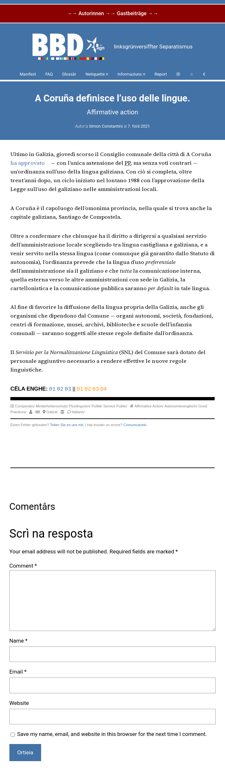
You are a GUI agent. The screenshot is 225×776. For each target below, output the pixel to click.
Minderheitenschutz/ (52, 406)
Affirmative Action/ (149, 406)
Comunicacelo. (135, 425)
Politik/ (97, 406)
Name (18, 640)
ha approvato (27, 163)
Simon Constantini (106, 126)
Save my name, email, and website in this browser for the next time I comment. (112, 734)
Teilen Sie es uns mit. (67, 425)
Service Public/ (115, 406)
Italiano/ (78, 412)
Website (19, 703)
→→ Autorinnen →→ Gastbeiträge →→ (112, 13)
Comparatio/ (25, 406)
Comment (23, 565)
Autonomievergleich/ (180, 406)
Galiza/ (52, 412)
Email (18, 671)
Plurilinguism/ (80, 406)
